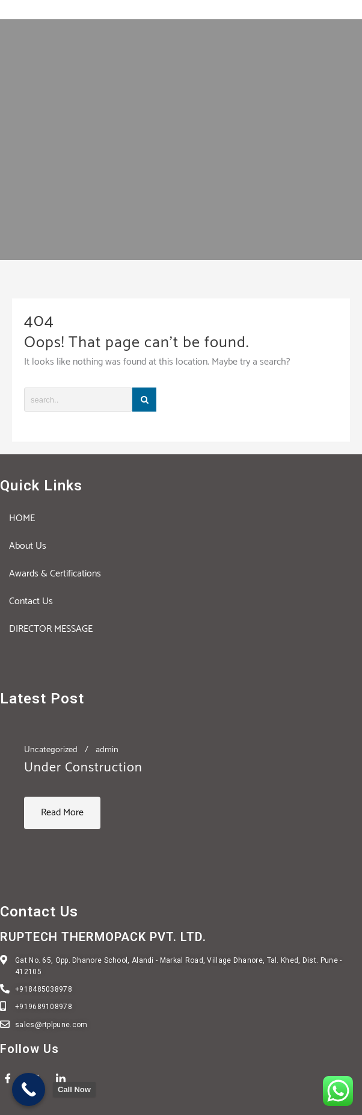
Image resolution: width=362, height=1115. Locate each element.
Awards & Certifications (55, 574)
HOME (22, 518)
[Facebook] (12, 1079)
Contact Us (31, 601)
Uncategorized (51, 750)
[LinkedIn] (65, 1079)
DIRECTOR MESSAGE (51, 629)
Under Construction (83, 768)
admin (107, 750)
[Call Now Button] (28, 1089)
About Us (27, 546)
